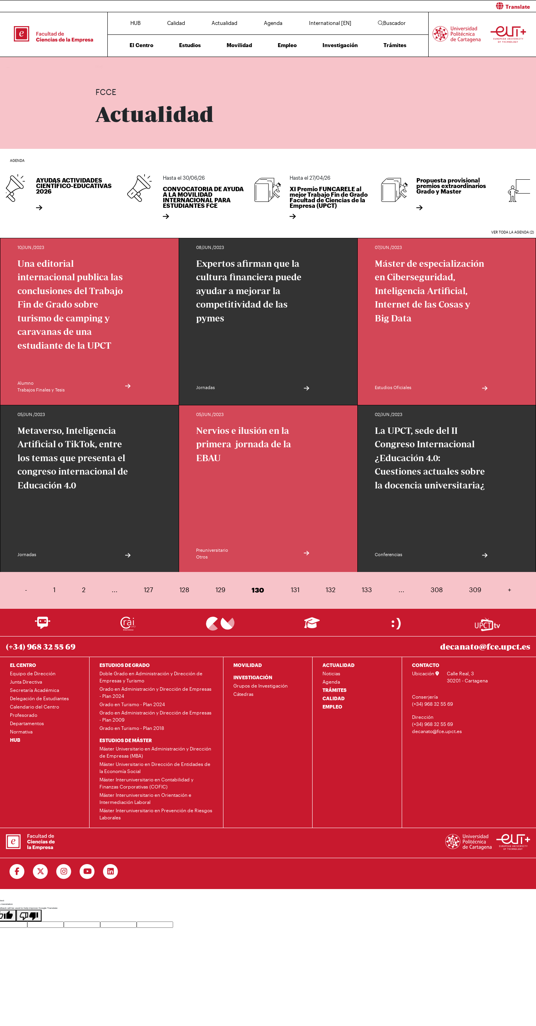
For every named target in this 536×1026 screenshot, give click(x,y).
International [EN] (330, 23)
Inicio (101, 66)
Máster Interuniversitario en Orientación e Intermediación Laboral (145, 798)
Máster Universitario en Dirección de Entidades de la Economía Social (154, 767)
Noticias (331, 673)
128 (184, 589)
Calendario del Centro (34, 706)
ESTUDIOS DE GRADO (124, 665)
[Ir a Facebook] (17, 871)
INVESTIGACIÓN (252, 677)
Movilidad (239, 45)
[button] (405, 6)
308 (437, 589)
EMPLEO (332, 706)
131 (295, 589)
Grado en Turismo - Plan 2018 (131, 728)
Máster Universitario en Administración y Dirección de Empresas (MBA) (155, 752)
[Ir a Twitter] (40, 871)
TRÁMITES (334, 690)
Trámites (394, 45)
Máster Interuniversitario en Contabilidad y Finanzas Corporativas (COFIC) (146, 783)
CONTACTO (425, 665)
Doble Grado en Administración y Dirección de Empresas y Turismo (150, 677)
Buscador (392, 23)
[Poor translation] (29, 916)
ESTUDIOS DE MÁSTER (125, 740)
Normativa (21, 731)
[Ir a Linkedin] (110, 871)
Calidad (176, 23)
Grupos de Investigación (260, 685)
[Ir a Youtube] (87, 871)
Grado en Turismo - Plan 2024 (132, 704)
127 (148, 589)
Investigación (340, 45)
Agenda (273, 23)
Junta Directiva (26, 681)
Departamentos (27, 723)
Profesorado (23, 715)
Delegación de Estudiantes (39, 698)
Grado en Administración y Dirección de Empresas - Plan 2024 (155, 692)
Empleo (287, 45)
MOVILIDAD (247, 665)
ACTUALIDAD (338, 665)
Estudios (190, 45)
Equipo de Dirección (32, 673)
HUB (135, 23)
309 (475, 589)
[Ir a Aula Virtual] (312, 626)
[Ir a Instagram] (64, 871)
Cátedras (243, 694)
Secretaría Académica (34, 690)
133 (367, 589)
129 (220, 589)
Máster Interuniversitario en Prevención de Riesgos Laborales (155, 814)
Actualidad (224, 23)
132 (331, 589)
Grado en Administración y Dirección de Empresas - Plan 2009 (155, 716)
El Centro (141, 45)
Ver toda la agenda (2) (512, 232)
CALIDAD (333, 698)
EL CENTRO (23, 665)
